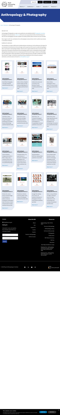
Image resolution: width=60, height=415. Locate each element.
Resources (54, 6)
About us (22, 6)
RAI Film (52, 240)
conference (17, 35)
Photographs (51, 233)
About (34, 223)
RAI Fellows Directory (49, 237)
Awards (34, 232)
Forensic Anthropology (30, 234)
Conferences (30, 6)
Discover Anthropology (49, 226)
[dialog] (30, 412)
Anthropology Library (49, 228)
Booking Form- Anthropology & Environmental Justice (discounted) (47, 254)
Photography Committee (40, 33)
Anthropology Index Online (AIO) (47, 223)
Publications (6, 25)
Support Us (33, 227)
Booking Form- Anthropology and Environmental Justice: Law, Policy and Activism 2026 (47, 248)
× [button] (58, 410)
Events (38, 6)
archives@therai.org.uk (24, 56)
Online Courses (32, 236)
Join (35, 225)
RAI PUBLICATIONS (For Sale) (47, 244)
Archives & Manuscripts (49, 231)
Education (46, 6)
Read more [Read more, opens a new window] (17, 413)
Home (2, 25)
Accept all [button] (43, 411)
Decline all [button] (52, 411)
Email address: (10, 237)
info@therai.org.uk (7, 222)
